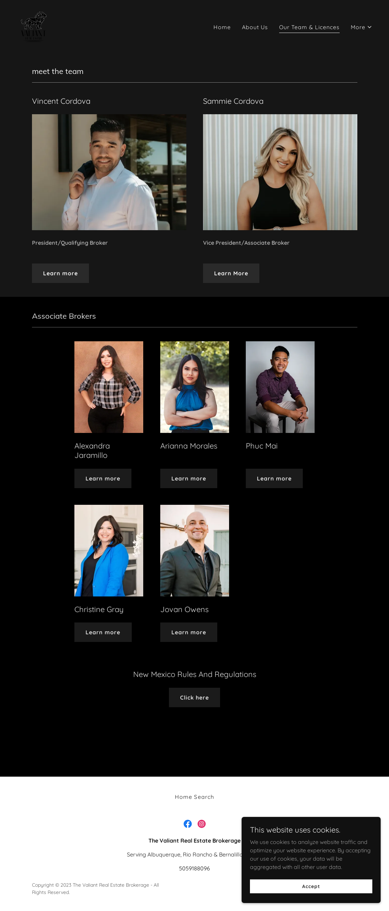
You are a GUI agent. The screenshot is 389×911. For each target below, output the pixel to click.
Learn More (231, 273)
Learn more (60, 273)
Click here (194, 697)
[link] (34, 25)
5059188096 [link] (194, 868)
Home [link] (222, 27)
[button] (361, 27)
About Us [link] (255, 27)
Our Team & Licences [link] (309, 27)
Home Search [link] (194, 796)
